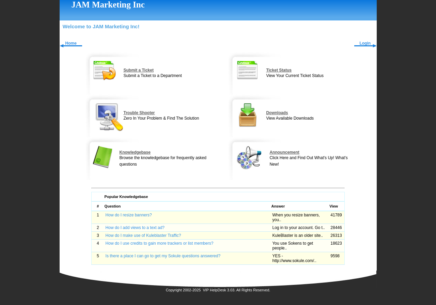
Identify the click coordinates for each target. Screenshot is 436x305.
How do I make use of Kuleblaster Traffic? (143, 235)
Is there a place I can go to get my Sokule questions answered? (163, 256)
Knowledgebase (134, 152)
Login (365, 43)
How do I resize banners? (129, 215)
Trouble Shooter (139, 112)
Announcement (284, 152)
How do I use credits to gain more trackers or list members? (160, 243)
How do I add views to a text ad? (135, 227)
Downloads (277, 112)
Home (71, 43)
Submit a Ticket (138, 70)
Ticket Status (278, 70)
